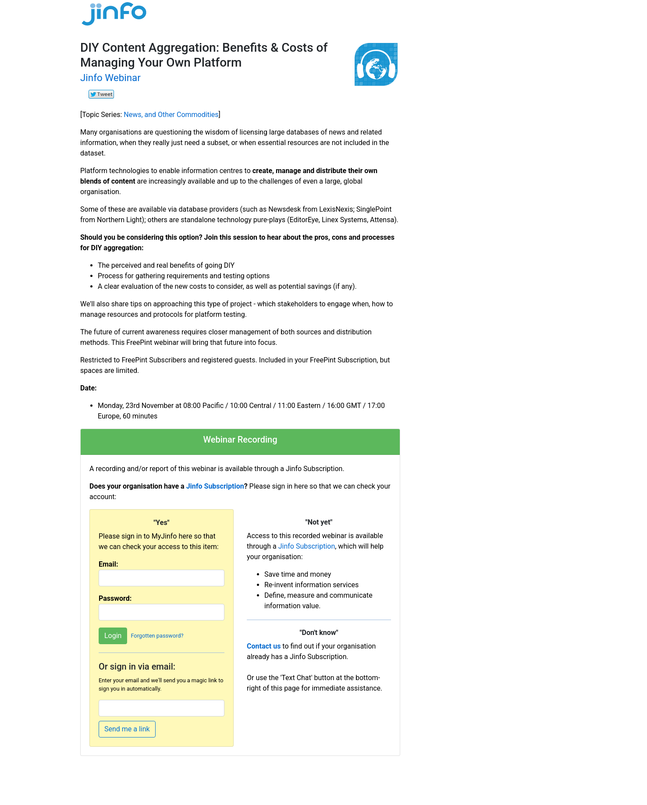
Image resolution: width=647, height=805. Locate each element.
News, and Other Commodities (171, 114)
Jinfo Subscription (215, 486)
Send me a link (127, 729)
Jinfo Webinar (110, 77)
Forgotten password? (157, 635)
